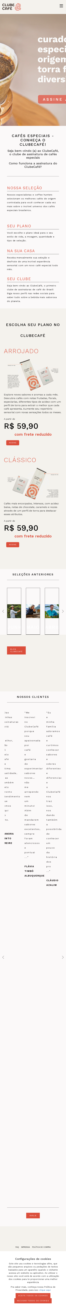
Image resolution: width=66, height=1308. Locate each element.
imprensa (25, 1247)
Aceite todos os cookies (33, 1295)
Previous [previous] (3, 611)
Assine (13, 443)
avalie (33, 1215)
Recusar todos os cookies (33, 1301)
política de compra (41, 1247)
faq (17, 1247)
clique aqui (45, 1290)
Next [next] (62, 611)
